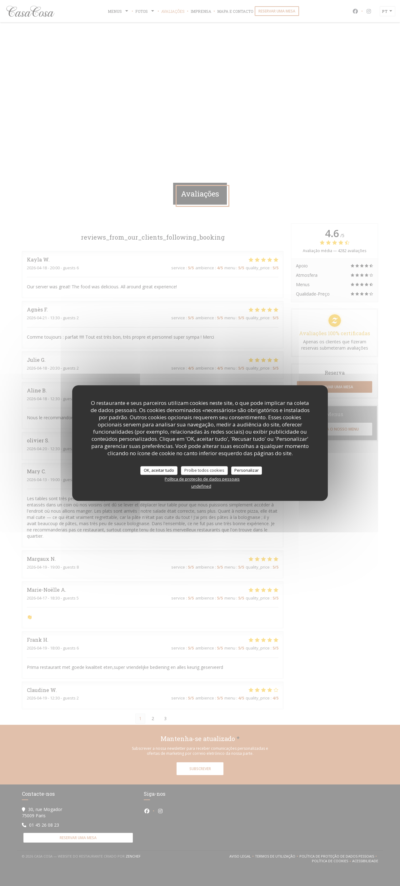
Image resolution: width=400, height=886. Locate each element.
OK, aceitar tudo (159, 470)
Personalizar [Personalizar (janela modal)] (246, 470)
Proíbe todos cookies (204, 470)
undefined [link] (201, 486)
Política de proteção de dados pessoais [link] (202, 479)
